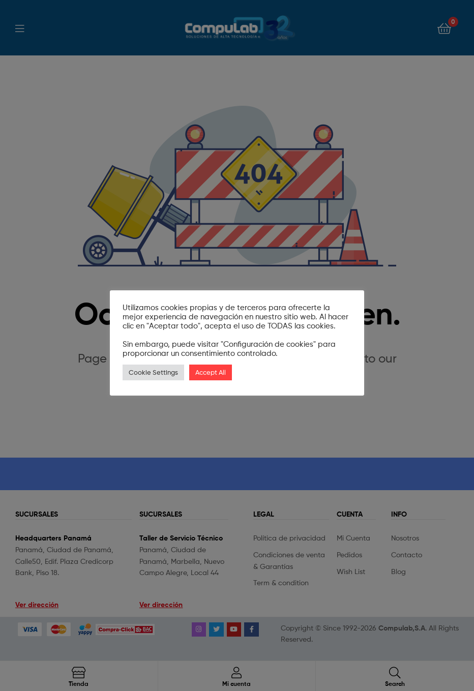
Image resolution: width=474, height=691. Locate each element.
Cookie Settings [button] (153, 372)
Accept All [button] (210, 372)
